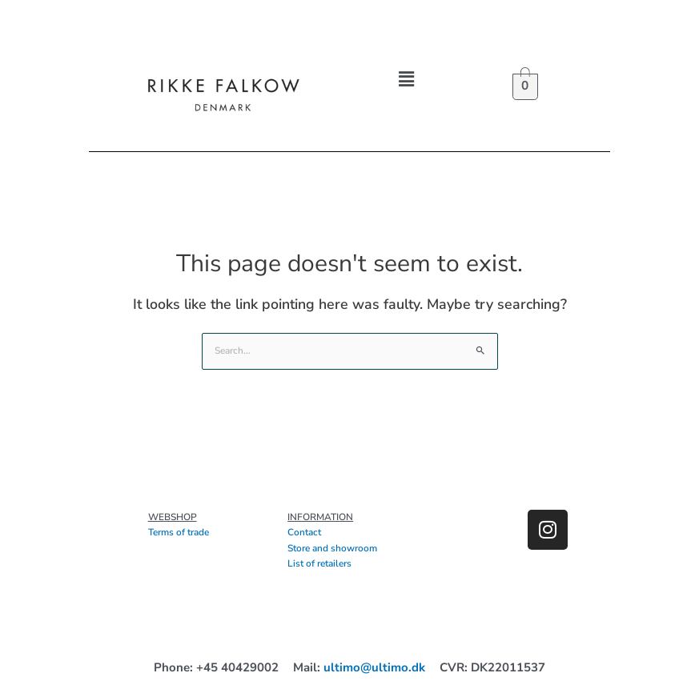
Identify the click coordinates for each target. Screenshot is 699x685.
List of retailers (319, 563)
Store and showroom (332, 548)
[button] (406, 79)
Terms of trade (178, 532)
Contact (304, 532)
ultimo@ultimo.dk (374, 667)
